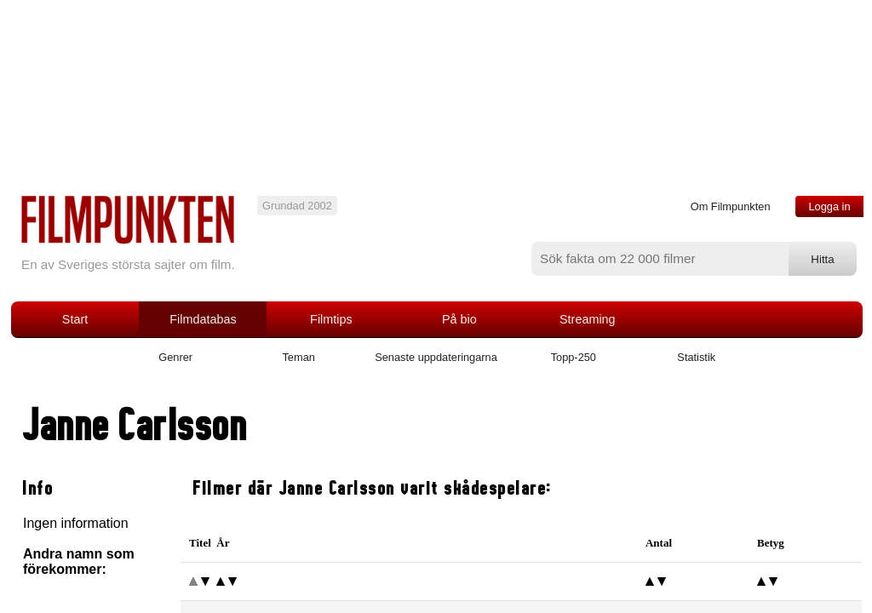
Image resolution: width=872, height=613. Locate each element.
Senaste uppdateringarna (436, 357)
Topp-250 (573, 357)
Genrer (175, 357)
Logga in (829, 206)
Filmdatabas (202, 319)
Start (75, 319)
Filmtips (331, 319)
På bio (459, 319)
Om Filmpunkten (731, 206)
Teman (298, 357)
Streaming (587, 319)
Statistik (696, 357)
